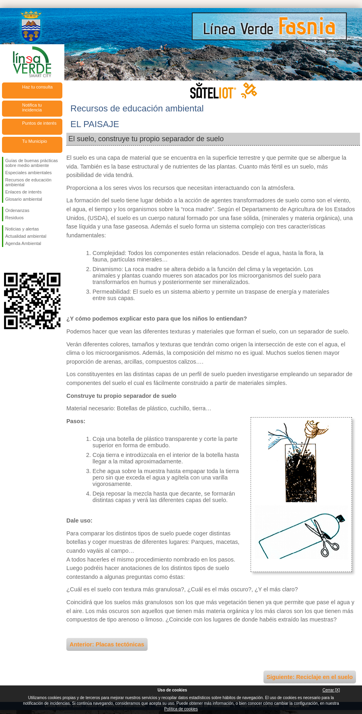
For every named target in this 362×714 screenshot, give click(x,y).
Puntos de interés (39, 123)
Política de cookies (180, 709)
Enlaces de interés (23, 191)
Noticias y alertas (22, 228)
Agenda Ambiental (23, 243)
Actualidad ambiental (25, 236)
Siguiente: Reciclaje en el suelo (310, 677)
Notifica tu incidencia (32, 107)
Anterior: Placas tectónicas (107, 644)
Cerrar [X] (331, 690)
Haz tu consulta (37, 86)
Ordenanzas (17, 210)
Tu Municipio (34, 141)
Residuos (14, 217)
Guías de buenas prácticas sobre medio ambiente (31, 163)
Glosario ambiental (23, 199)
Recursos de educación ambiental (28, 182)
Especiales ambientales (28, 172)
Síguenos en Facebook (7, 260)
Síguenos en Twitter (20, 260)
